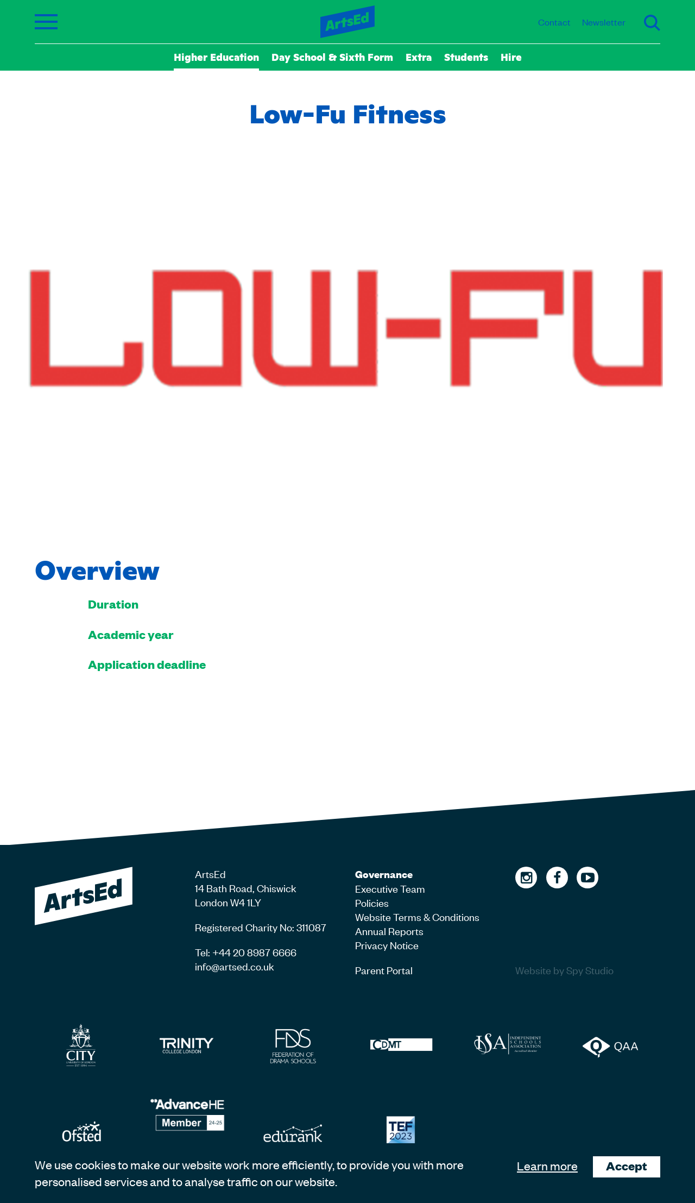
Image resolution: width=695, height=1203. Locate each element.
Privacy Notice (387, 944)
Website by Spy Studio (564, 969)
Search (652, 23)
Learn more (547, 1165)
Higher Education (216, 56)
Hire (511, 56)
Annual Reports (389, 930)
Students (466, 56)
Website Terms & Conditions (417, 916)
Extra (419, 56)
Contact (554, 22)
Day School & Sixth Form (332, 56)
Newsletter (604, 22)
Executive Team (390, 888)
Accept (626, 1166)
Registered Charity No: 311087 (260, 926)
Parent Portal (384, 969)
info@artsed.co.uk (234, 966)
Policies (372, 902)
